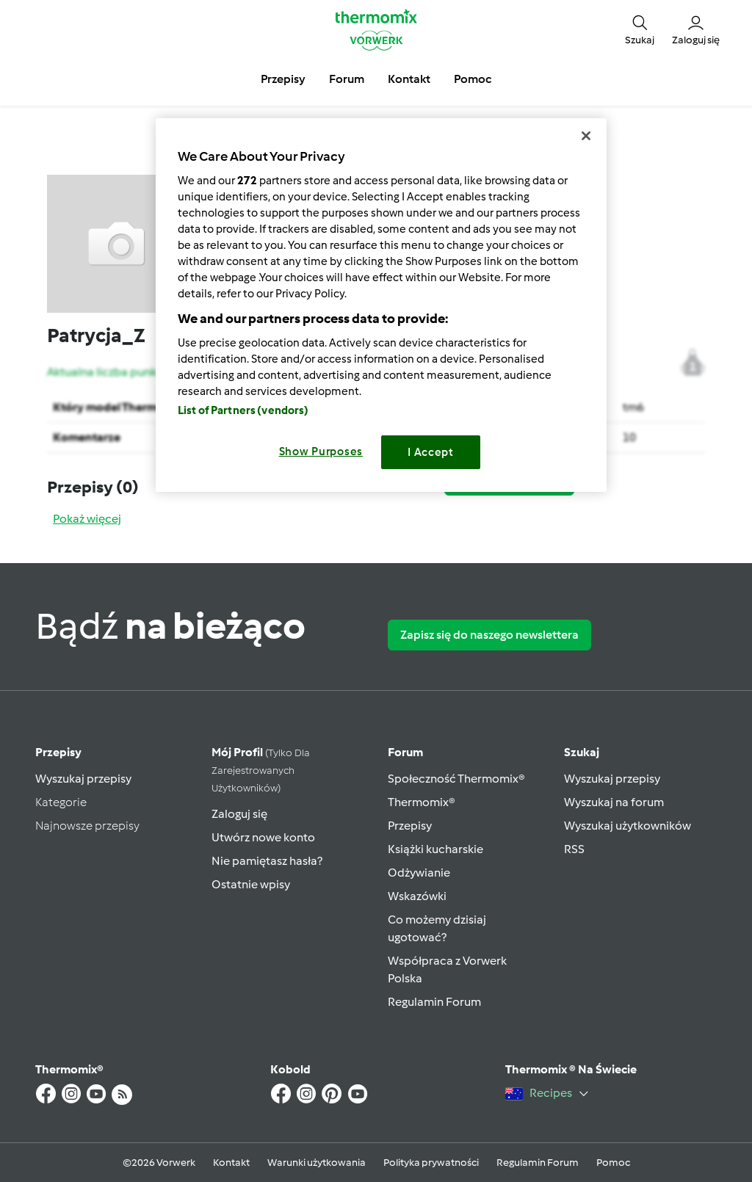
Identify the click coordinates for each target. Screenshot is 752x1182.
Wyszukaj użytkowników (627, 826)
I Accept (431, 452)
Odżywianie (419, 873)
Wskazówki (417, 896)
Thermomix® (421, 802)
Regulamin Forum (434, 1002)
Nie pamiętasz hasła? (267, 861)
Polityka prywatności (431, 1162)
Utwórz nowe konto (263, 837)
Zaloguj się (239, 814)
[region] (381, 305)
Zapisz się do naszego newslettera (489, 635)
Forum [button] (346, 79)
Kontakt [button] (409, 79)
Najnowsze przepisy (87, 826)
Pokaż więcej (87, 519)
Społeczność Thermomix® (456, 779)
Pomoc (613, 1162)
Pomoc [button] (472, 79)
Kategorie (61, 802)
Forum (405, 752)
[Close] (586, 136)
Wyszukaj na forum (614, 802)
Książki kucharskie (435, 849)
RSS (574, 849)
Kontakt (231, 1162)
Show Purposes (321, 451)
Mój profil (261, 769)
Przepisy (58, 752)
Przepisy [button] (283, 79)
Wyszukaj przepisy (83, 779)
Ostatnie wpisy (251, 884)
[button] (639, 29)
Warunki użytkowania (316, 1162)
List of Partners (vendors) (243, 410)
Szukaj (581, 752)
